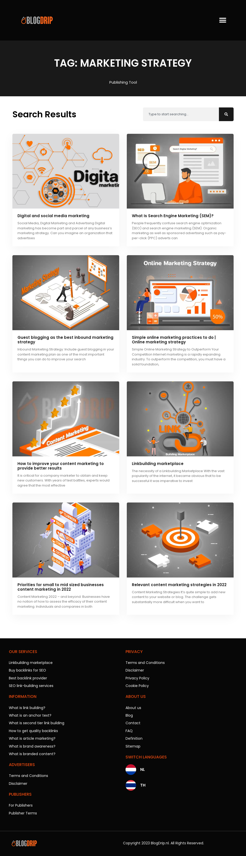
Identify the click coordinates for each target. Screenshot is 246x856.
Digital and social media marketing (53, 215)
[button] (222, 20)
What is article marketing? (32, 737)
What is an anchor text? (30, 714)
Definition (134, 737)
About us (133, 707)
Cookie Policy (137, 685)
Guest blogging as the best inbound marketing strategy (65, 340)
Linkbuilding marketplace (157, 463)
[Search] (226, 114)
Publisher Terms (23, 811)
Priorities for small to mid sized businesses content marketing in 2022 (60, 587)
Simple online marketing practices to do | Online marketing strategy (174, 340)
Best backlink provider (28, 677)
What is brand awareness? (32, 745)
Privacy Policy (137, 677)
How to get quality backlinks (33, 730)
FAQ (129, 730)
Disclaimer (18, 782)
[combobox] (181, 114)
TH (143, 784)
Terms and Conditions (28, 774)
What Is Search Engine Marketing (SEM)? (173, 215)
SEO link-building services (31, 685)
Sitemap (133, 745)
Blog (129, 714)
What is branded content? (32, 752)
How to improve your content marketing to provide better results (60, 466)
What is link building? (27, 707)
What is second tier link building (36, 722)
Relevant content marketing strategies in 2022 (179, 584)
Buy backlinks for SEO (27, 670)
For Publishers (21, 804)
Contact (133, 722)
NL (142, 768)
